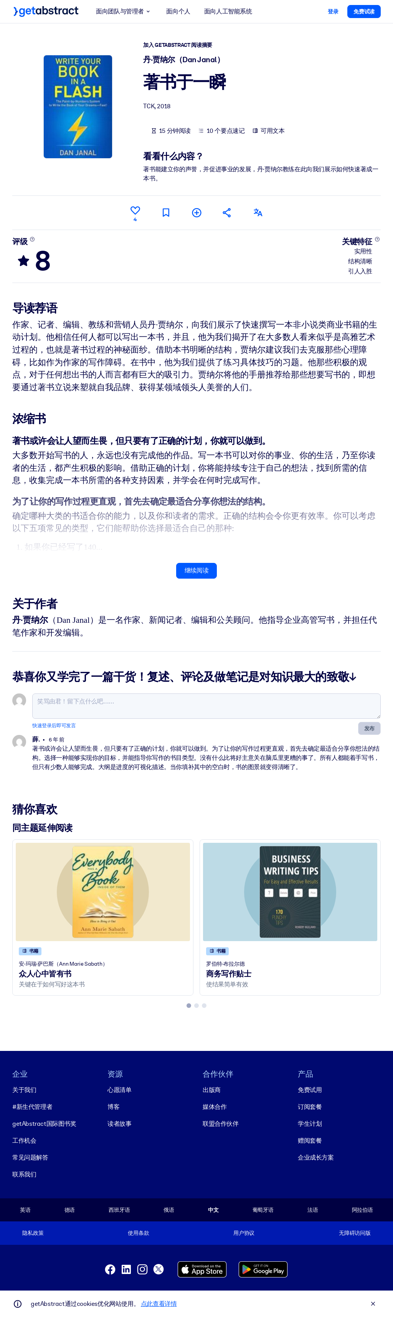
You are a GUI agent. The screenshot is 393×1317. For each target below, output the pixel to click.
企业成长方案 (316, 1157)
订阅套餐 (310, 1106)
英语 (25, 1210)
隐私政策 (32, 1233)
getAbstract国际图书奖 (44, 1123)
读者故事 (119, 1123)
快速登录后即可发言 (54, 725)
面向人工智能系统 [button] (228, 11)
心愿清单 (119, 1090)
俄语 (168, 1210)
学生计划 (310, 1123)
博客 (113, 1106)
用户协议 (243, 1233)
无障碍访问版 (355, 1233)
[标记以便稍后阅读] (165, 212)
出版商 (212, 1090)
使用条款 (138, 1233)
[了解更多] (32, 239)
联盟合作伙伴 (221, 1123)
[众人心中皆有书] (103, 892)
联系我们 (24, 1174)
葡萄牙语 (263, 1210)
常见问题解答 (30, 1157)
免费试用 (310, 1090)
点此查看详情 (159, 1303)
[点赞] (135, 212)
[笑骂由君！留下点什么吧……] (206, 706)
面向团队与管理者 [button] (124, 11)
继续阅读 (196, 570)
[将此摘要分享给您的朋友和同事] (227, 212)
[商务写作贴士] (290, 892)
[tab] (189, 1005)
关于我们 (24, 1090)
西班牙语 (119, 1210)
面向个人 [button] (178, 11)
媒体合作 (214, 1106)
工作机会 (24, 1140)
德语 (69, 1210)
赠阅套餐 (310, 1140)
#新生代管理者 (32, 1106)
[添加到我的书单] (196, 212)
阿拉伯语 (362, 1210)
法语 (312, 1210)
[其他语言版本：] (258, 212)
